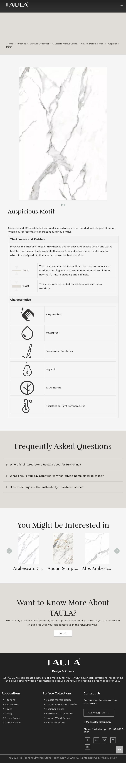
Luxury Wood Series (58, 718)
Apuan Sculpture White (63, 568)
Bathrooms (11, 704)
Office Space (12, 718)
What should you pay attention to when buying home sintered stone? (57, 475)
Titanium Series (55, 722)
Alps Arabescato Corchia (97, 568)
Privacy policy (108, 757)
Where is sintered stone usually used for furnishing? (45, 464)
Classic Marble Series (59, 699)
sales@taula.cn (101, 721)
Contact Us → (98, 713)
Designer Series (55, 708)
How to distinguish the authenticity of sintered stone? (47, 487)
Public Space (13, 722)
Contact (63, 633)
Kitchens (10, 699)
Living (8, 713)
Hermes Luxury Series (59, 713)
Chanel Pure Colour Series (62, 704)
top (119, 749)
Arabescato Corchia (28, 568)
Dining (8, 708)
